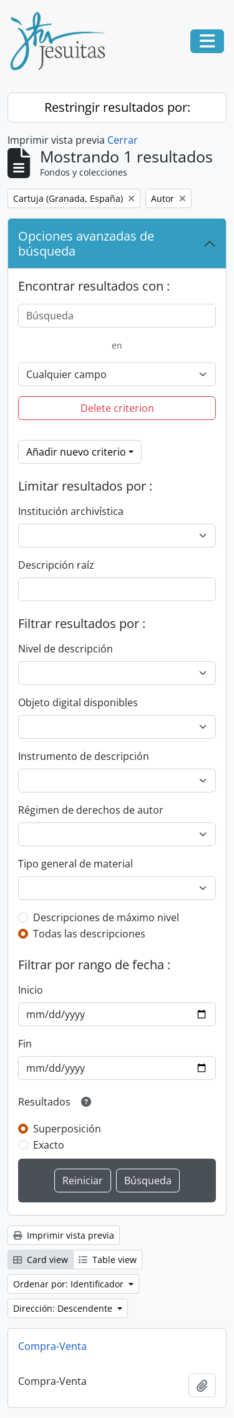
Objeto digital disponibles (78, 702)
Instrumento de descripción (83, 756)
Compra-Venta (52, 1346)
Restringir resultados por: (117, 107)
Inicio (30, 990)
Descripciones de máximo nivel (106, 917)
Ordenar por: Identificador (69, 1284)
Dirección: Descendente (64, 1308)
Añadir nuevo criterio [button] (76, 452)
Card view (40, 1260)
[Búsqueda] (117, 315)
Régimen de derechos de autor (90, 810)
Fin (25, 1044)
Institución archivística (71, 511)
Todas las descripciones (89, 934)
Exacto (48, 1145)
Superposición (67, 1129)
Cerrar (122, 140)
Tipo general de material (75, 864)
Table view (108, 1260)
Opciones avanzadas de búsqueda (86, 243)
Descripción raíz (56, 565)
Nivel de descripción (65, 649)
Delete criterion (117, 408)
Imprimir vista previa (63, 1235)
